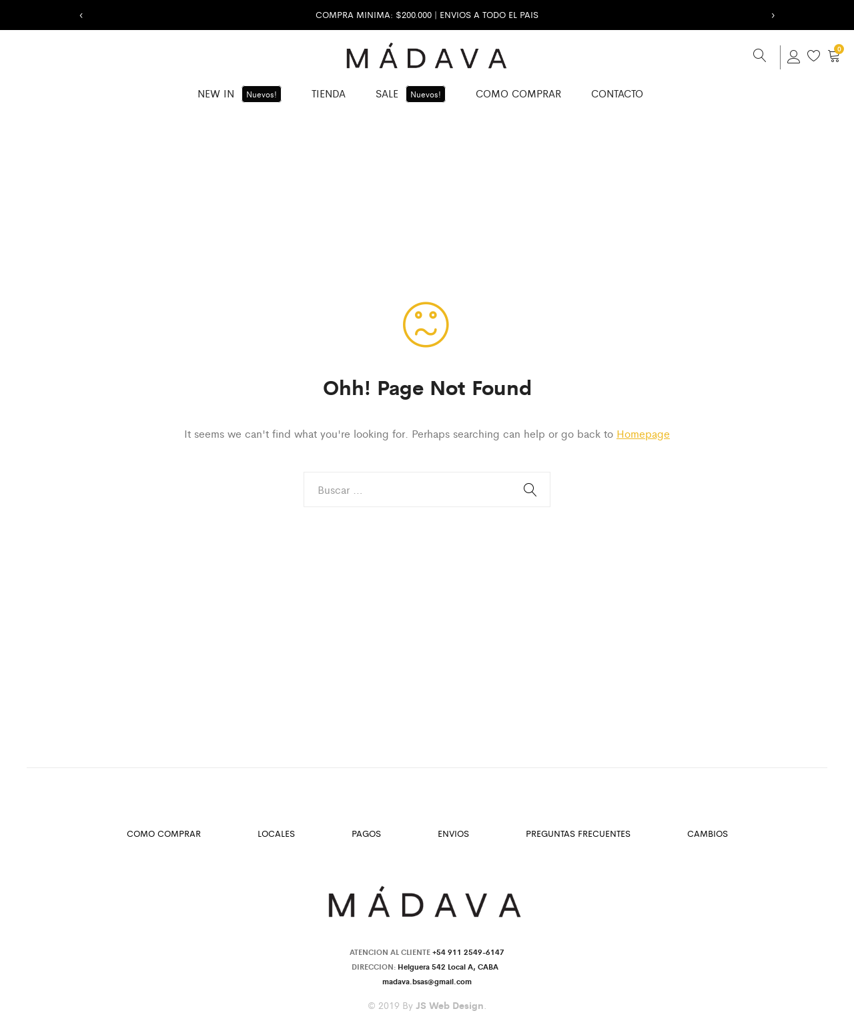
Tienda (329, 93)
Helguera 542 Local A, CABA (450, 966)
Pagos (366, 833)
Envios (453, 833)
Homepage (643, 433)
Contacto (617, 93)
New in (239, 94)
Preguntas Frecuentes (578, 833)
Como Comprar (518, 93)
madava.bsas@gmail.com (427, 981)
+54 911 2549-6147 (468, 951)
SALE (411, 94)
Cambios (707, 833)
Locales (276, 833)
